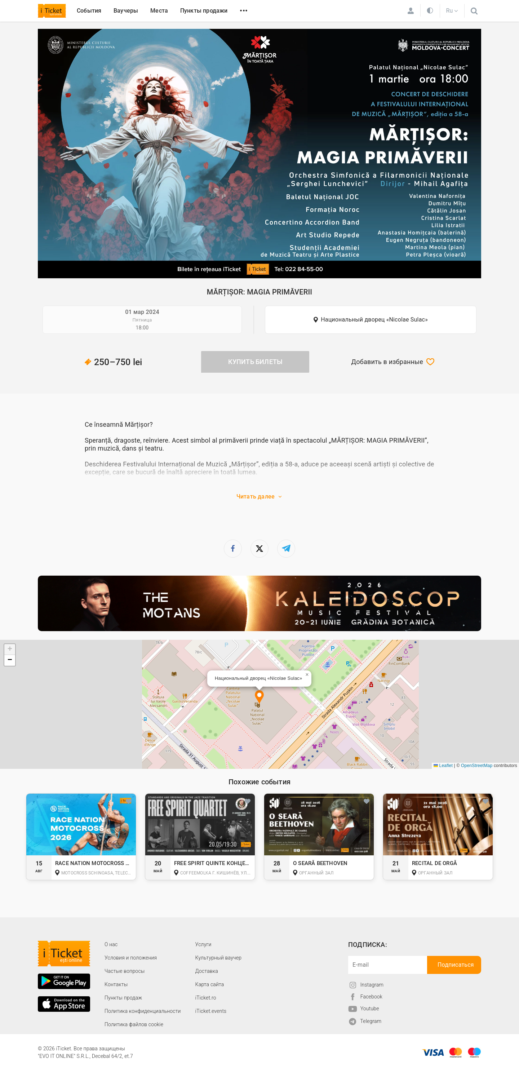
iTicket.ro (205, 998)
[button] (259, 697)
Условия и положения (131, 958)
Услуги (203, 944)
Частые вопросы (125, 971)
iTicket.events (211, 1011)
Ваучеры (126, 10)
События (89, 10)
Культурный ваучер (218, 958)
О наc (111, 944)
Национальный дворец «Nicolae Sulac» (374, 319)
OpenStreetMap (476, 765)
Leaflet (443, 765)
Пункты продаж (123, 998)
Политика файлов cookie (134, 1024)
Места (159, 10)
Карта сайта (209, 984)
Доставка (206, 971)
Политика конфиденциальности (143, 1011)
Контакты (116, 984)
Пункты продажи (204, 10)
